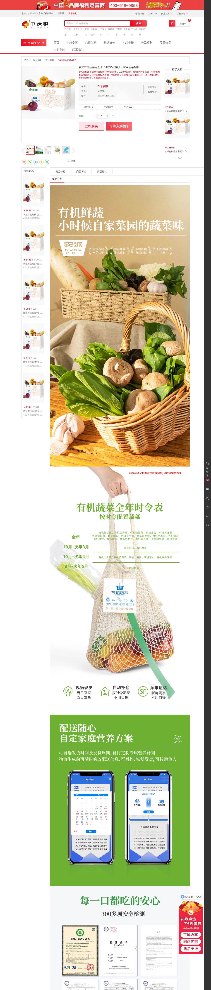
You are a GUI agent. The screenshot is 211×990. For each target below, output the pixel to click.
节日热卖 (165, 42)
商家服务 (166, 13)
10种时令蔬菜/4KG (67, 60)
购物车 (182, 23)
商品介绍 (61, 171)
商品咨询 (102, 171)
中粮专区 (72, 42)
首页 (56, 42)
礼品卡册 (128, 42)
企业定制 (59, 49)
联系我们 (78, 49)
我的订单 (152, 13)
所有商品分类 (34, 42)
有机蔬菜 (49, 60)
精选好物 (109, 42)
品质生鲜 (91, 42)
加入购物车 (119, 126)
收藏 (71, 161)
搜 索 (138, 23)
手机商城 (182, 13)
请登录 (61, 13)
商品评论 (81, 171)
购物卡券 (37, 60)
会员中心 (139, 13)
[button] (180, 158)
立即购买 (91, 126)
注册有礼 (72, 13)
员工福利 (146, 42)
